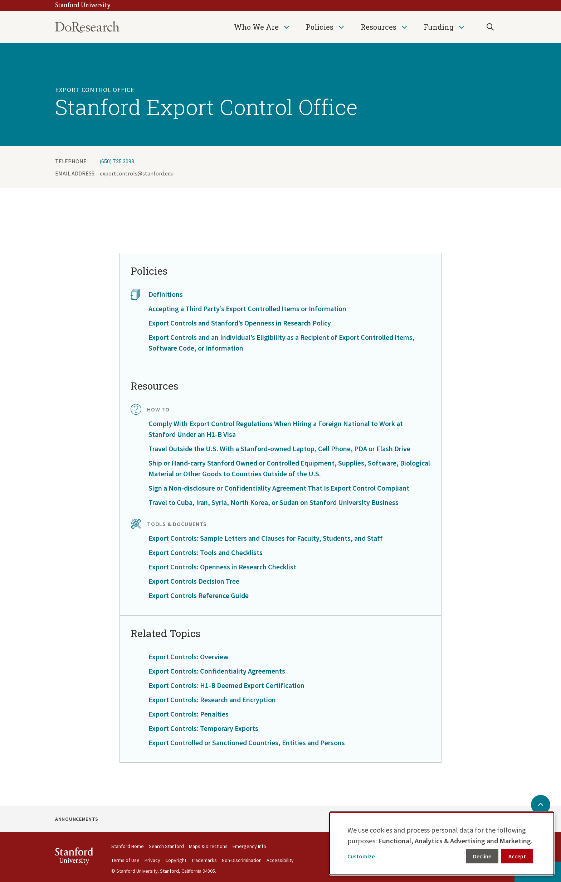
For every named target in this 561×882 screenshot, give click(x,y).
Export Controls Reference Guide (198, 595)
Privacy (152, 860)
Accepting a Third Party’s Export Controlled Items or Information (247, 308)
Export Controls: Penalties (188, 713)
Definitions (165, 294)
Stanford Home (127, 846)
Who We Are (256, 27)
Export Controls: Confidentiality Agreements (216, 670)
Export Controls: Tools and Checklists (205, 552)
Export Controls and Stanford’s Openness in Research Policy (239, 322)
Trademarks (204, 860)
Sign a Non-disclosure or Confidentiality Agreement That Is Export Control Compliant (278, 487)
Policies (319, 27)
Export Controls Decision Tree (193, 581)
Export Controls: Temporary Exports (203, 728)
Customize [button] (361, 856)
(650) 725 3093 (117, 161)
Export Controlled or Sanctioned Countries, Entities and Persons (246, 742)
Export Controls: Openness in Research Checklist (222, 566)
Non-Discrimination (242, 860)
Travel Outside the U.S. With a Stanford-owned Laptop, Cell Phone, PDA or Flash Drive (279, 448)
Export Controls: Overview (188, 656)
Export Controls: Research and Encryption (212, 699)
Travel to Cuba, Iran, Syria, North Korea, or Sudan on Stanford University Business (273, 502)
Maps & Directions (208, 846)
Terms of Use (125, 860)
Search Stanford (166, 846)
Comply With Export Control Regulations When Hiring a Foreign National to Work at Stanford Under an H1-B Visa (275, 429)
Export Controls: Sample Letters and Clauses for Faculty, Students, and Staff (265, 538)
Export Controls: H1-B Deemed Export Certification (226, 685)
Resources (378, 27)
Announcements (76, 819)
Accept (517, 856)
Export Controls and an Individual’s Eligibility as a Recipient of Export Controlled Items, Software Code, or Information (281, 342)
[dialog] (442, 843)
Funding (439, 27)
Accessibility (280, 860)
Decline (482, 856)
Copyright (175, 860)
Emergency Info (249, 846)
